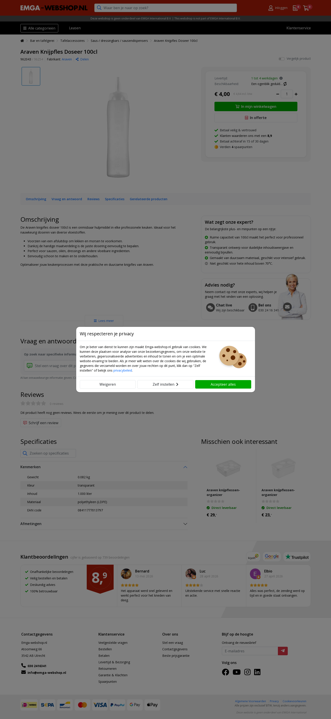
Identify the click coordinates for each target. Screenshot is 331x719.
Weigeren (108, 384)
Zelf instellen (165, 384)
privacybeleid (122, 370)
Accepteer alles (223, 384)
